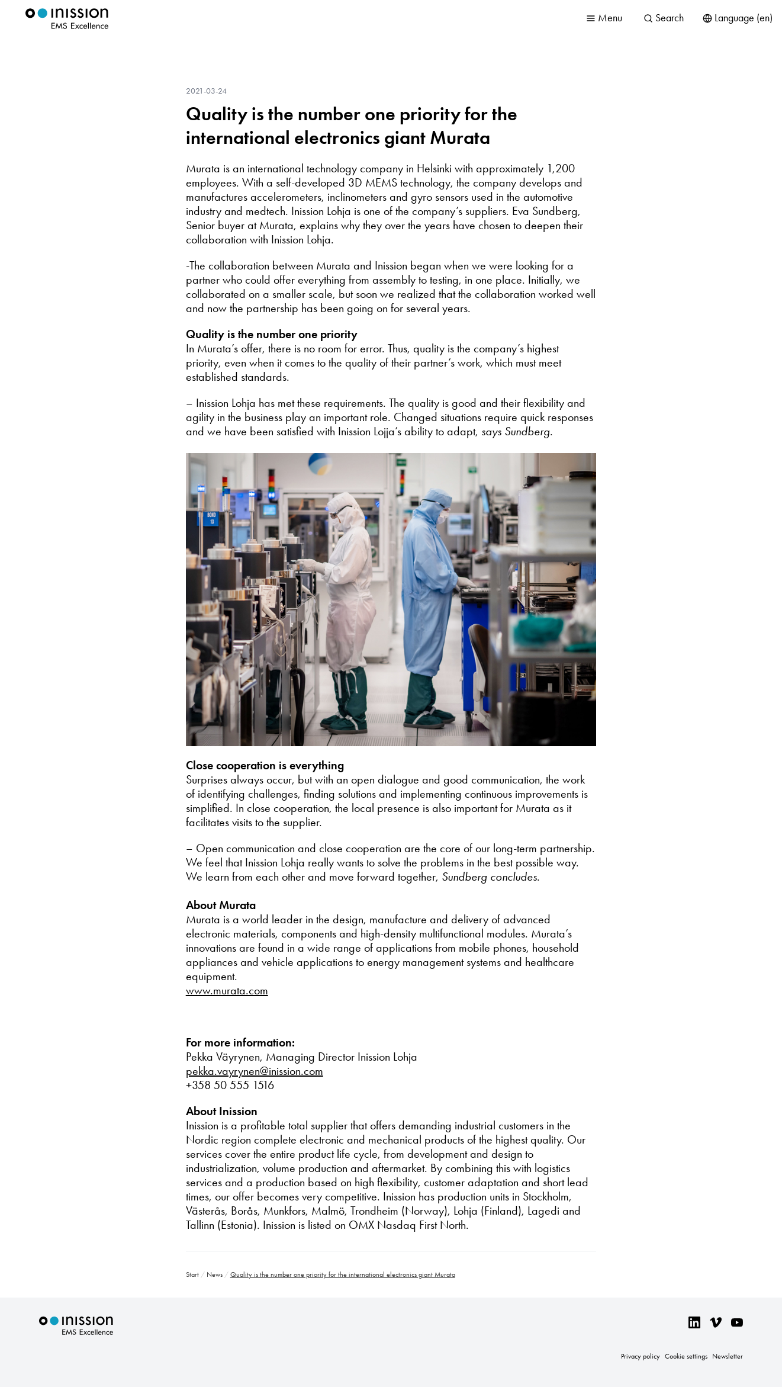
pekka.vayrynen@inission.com (254, 1071)
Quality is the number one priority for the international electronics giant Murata (351, 125)
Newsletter (727, 1356)
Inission (66, 18)
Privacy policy (640, 1356)
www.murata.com (227, 990)
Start (192, 1274)
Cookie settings (686, 1356)
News (215, 1274)
